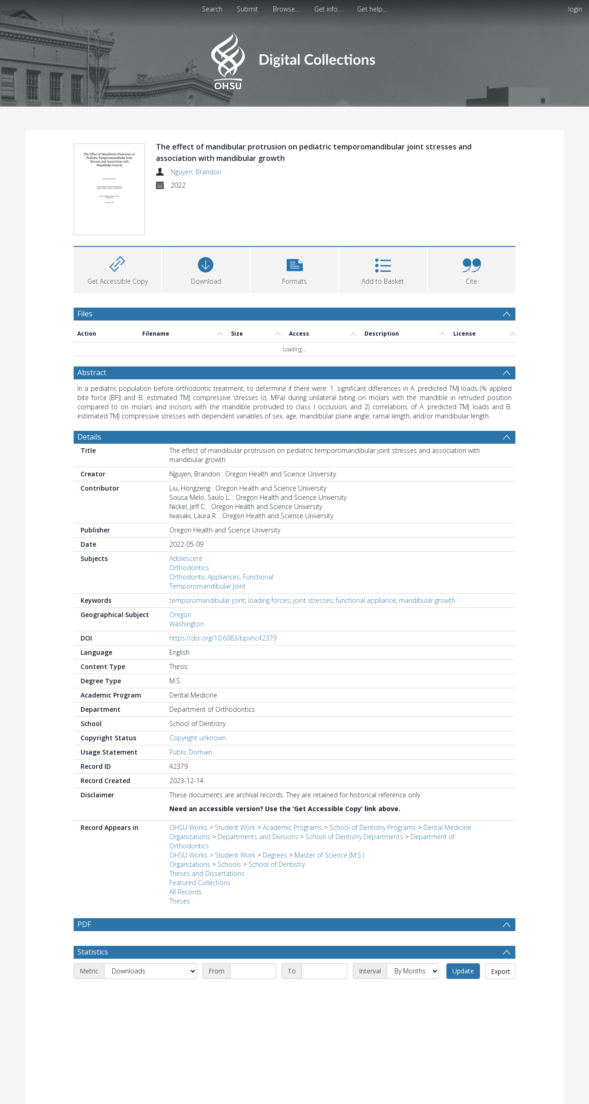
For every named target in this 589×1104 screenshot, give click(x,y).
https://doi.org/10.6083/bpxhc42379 (223, 638)
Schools (229, 864)
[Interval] (413, 971)
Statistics (92, 952)
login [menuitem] (575, 9)
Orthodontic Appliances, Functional (221, 576)
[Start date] (253, 971)
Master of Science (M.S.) (329, 855)
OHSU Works (188, 827)
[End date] (324, 971)
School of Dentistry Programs (372, 827)
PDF (84, 924)
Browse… (286, 9)
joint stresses (313, 600)
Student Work (235, 827)
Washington (186, 623)
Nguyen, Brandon (196, 171)
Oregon (180, 614)
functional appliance (366, 600)
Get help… (372, 9)
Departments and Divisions (258, 836)
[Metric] (150, 971)
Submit (247, 9)
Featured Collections (200, 882)
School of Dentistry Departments (354, 836)
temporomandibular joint (207, 600)
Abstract (91, 372)
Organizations (189, 836)
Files (84, 314)
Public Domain (190, 752)
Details (89, 437)
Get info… (328, 9)
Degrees (275, 855)
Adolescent (185, 558)
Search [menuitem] (212, 9)
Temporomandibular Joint (207, 586)
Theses (179, 901)
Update (463, 971)
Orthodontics (189, 567)
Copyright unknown (197, 737)
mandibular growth (427, 600)
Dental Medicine (447, 827)
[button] (294, 269)
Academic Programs (292, 827)
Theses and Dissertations (206, 873)
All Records (185, 891)
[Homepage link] (294, 58)
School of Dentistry (276, 864)
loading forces (269, 600)
